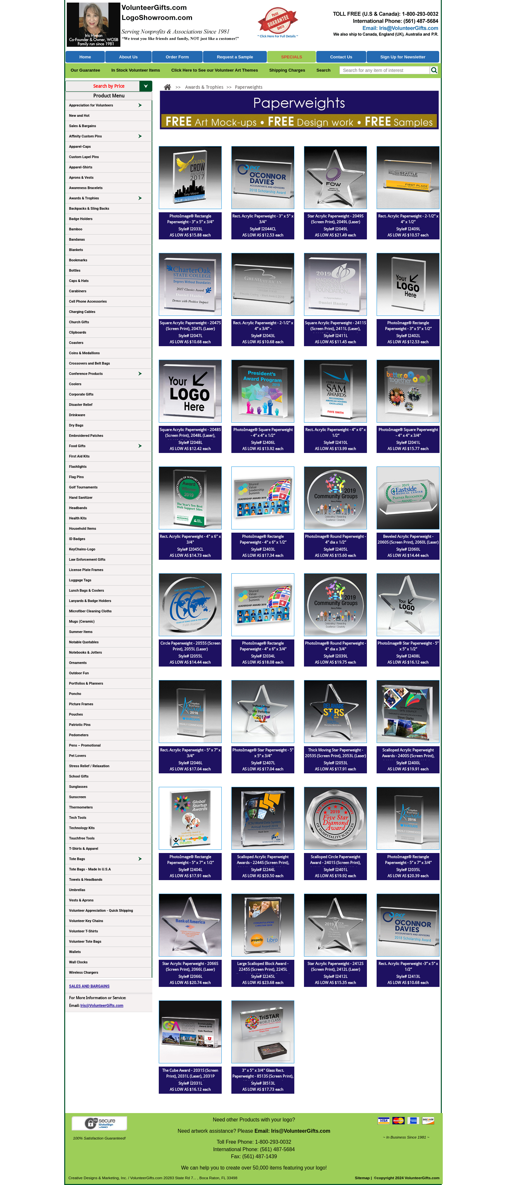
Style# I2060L (408, 549)
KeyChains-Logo (82, 549)
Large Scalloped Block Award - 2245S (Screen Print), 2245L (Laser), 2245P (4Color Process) (263, 969)
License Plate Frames (86, 570)
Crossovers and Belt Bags (89, 363)
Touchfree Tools (82, 838)
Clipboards (77, 332)
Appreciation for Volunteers (108, 106)
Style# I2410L (336, 442)
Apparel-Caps (80, 147)
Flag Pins (76, 477)
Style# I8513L (263, 1083)
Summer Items (81, 632)
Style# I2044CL (263, 229)
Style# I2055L (190, 656)
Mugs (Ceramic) (82, 621)
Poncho (75, 694)
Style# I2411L (336, 336)
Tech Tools (77, 818)
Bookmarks (78, 260)
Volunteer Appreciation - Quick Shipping (101, 911)
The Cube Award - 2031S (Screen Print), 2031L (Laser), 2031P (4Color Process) (190, 1076)
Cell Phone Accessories (88, 301)
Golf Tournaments (83, 487)
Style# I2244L (263, 870)
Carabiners (77, 291)
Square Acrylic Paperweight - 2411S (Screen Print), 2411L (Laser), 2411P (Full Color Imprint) (335, 329)
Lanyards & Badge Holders (90, 601)
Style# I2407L (263, 763)
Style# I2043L (263, 336)
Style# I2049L (336, 229)
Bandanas (77, 239)
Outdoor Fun (79, 673)
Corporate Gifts (81, 394)
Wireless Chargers (83, 972)
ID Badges (77, 539)
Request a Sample (235, 57)
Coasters (76, 343)
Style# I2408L (408, 656)
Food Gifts (108, 447)
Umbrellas (77, 890)
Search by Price (122, 86)
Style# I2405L (336, 549)
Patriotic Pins (80, 725)
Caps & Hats (79, 281)
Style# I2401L (336, 870)
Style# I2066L (190, 976)
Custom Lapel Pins (84, 157)
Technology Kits (82, 828)
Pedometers (78, 735)
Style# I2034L (263, 656)
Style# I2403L (263, 549)
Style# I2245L (263, 976)
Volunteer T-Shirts (83, 931)
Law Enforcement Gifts (87, 559)
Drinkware (77, 415)
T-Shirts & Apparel (83, 849)
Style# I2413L (408, 976)
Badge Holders (81, 219)
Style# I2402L (408, 336)
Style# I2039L (336, 656)
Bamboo (75, 229)
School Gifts (78, 776)
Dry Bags (76, 425)
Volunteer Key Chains (86, 921)
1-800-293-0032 (273, 1142)
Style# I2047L (190, 336)
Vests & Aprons (81, 900)
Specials (291, 57)
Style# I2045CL (190, 549)
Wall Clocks (78, 962)
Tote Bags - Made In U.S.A (90, 869)
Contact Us (341, 57)
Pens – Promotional (85, 745)
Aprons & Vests (81, 178)
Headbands (78, 508)
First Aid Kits (79, 456)
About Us (128, 57)
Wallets (75, 952)
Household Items (82, 529)
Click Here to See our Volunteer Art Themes (214, 70)
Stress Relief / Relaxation (89, 766)
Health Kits (77, 518)
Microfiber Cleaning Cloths (90, 611)
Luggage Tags (80, 580)
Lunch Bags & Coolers (86, 590)
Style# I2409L (408, 229)
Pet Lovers (77, 756)
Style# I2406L (263, 442)
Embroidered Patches (86, 436)
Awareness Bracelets (86, 188)
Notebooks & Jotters (85, 652)
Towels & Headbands (85, 880)
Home (85, 57)
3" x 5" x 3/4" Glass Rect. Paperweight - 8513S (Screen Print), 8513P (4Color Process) (262, 1076)
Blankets (76, 250)
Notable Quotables (84, 642)
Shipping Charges (287, 70)
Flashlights (77, 467)
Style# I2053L (336, 763)
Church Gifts (79, 322)
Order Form (177, 57)
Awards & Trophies (108, 199)
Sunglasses (78, 787)
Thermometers (81, 807)
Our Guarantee (85, 70)
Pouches (76, 714)
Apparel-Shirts (80, 167)
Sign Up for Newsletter (403, 57)
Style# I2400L (408, 763)
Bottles (74, 270)
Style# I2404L (190, 870)
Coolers (75, 384)
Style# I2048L (190, 442)
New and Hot (79, 116)
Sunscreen (77, 797)
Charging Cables (82, 312)
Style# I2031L (190, 1083)
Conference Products (108, 375)
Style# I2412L (336, 976)
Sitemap (362, 1178)
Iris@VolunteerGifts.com (101, 1005)
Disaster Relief (80, 405)
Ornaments (78, 663)
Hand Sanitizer (81, 498)
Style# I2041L (408, 442)
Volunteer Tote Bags (85, 941)
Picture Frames (81, 704)
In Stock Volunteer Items (135, 70)
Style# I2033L (190, 229)
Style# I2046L (190, 763)
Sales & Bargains (82, 126)
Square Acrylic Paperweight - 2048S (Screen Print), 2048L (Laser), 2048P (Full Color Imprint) (190, 435)
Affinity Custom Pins (108, 137)
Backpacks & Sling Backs (89, 208)
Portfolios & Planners (86, 683)
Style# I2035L (408, 870)
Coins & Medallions (84, 353)
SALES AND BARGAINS (89, 986)
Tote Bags (108, 860)
